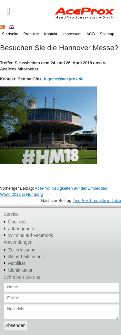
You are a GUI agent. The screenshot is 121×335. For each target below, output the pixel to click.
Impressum (71, 34)
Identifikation (21, 270)
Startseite (10, 34)
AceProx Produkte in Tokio (97, 200)
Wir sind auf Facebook (30, 235)
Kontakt (50, 34)
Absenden (15, 325)
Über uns (17, 221)
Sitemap (107, 34)
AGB (90, 34)
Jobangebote (21, 228)
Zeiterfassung (21, 249)
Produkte (31, 34)
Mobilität (16, 263)
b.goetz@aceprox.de (64, 79)
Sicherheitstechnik (26, 256)
